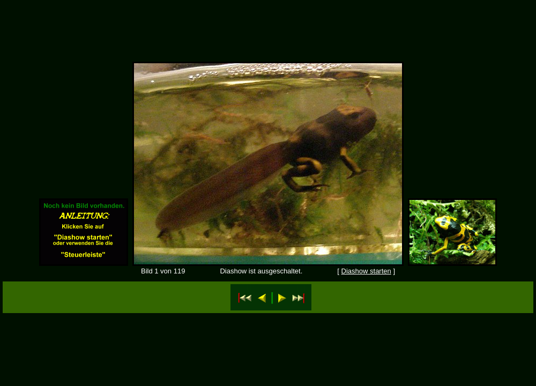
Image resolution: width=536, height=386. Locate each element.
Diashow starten (366, 271)
